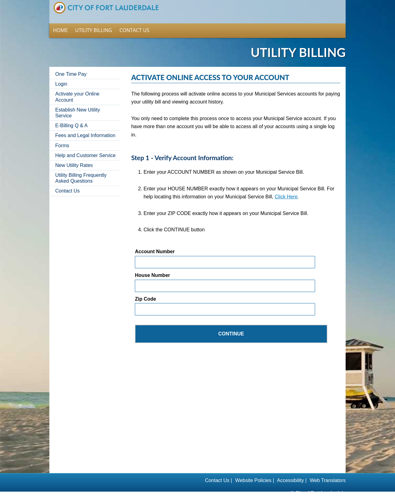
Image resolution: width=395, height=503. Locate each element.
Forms (62, 137)
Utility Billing (93, 22)
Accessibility (290, 472)
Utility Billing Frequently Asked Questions (80, 170)
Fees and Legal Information (85, 127)
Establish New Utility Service (77, 104)
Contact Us (134, 22)
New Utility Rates (74, 157)
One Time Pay (70, 66)
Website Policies (253, 472)
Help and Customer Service (85, 147)
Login (61, 76)
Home (105, 8)
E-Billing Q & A (71, 117)
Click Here (286, 188)
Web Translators (328, 472)
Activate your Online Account (77, 88)
